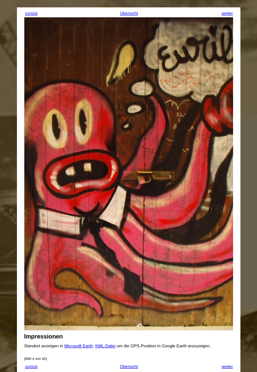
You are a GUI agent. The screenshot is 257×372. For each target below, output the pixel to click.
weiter (227, 13)
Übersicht (129, 13)
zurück (31, 13)
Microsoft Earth (78, 346)
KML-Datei (105, 346)
